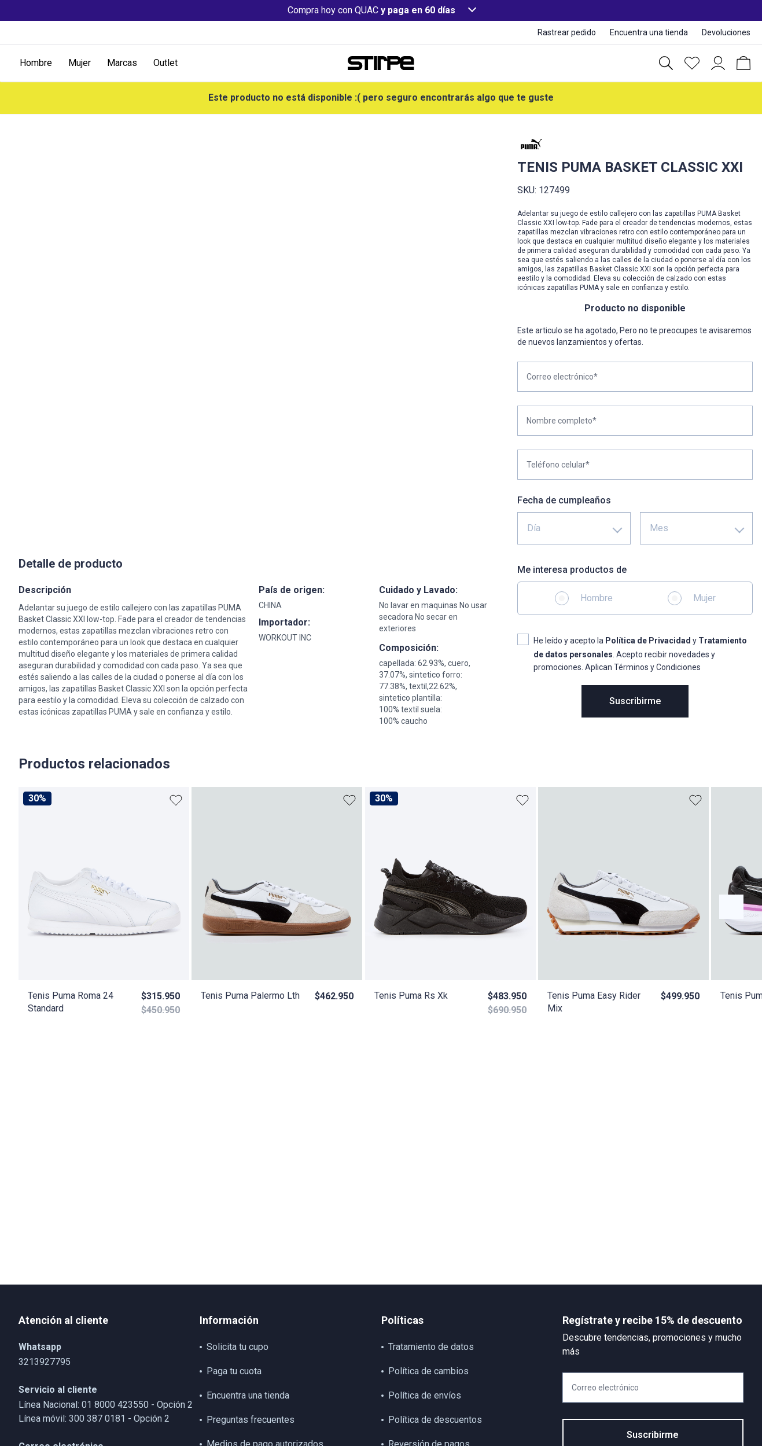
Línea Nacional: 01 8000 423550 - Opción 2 (106, 1404)
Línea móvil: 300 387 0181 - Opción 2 (94, 1418)
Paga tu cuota (234, 1371)
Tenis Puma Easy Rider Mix (593, 1002)
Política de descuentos (435, 1419)
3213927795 (45, 1361)
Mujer (704, 598)
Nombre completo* (562, 420)
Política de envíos (424, 1395)
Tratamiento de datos (431, 1346)
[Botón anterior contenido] (731, 907)
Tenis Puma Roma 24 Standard (70, 1002)
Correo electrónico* (562, 376)
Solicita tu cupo (237, 1346)
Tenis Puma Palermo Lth (250, 995)
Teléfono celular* (558, 464)
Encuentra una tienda (248, 1395)
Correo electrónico (605, 1387)
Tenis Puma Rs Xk (411, 995)
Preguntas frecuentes (251, 1419)
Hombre (596, 598)
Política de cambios (428, 1371)
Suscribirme (635, 701)
